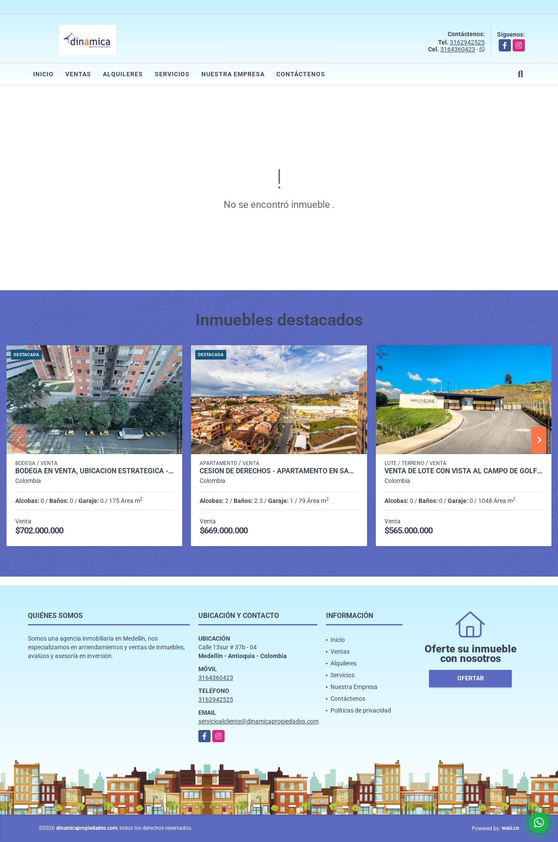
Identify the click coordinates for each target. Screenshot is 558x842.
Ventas (78, 74)
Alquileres (123, 74)
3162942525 (467, 42)
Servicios (172, 74)
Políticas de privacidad (360, 710)
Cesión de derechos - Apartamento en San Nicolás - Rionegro (279, 471)
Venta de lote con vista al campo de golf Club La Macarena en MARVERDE (463, 471)
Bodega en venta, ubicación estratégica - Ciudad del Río (94, 471)
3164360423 (457, 49)
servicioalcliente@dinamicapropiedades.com (258, 721)
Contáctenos (300, 74)
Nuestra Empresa (233, 74)
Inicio (43, 74)
